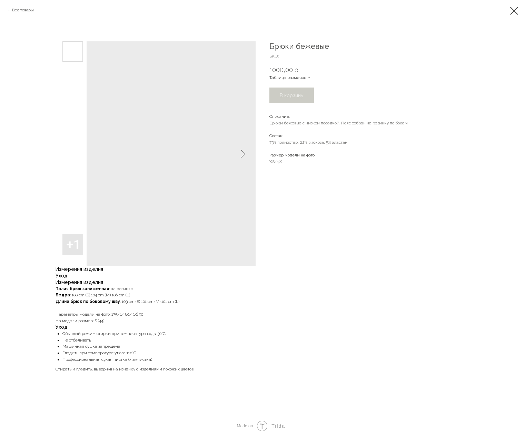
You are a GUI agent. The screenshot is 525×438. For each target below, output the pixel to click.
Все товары (23, 10)
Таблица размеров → (290, 77)
